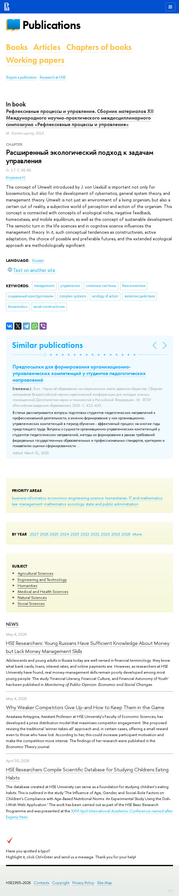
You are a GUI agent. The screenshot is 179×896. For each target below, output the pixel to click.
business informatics (29, 498)
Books (16, 47)
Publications (51, 25)
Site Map (104, 882)
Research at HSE (53, 77)
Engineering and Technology (42, 579)
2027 (34, 534)
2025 (54, 534)
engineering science (86, 498)
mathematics (55, 504)
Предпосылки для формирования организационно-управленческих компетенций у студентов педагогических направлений (79, 373)
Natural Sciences (32, 597)
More (137, 534)
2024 (64, 534)
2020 (105, 534)
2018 (126, 534)
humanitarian (116, 498)
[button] (45, 355)
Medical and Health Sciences (43, 591)
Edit (170, 890)
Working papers (35, 60)
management (30, 504)
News (12, 624)
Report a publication (21, 77)
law (15, 504)
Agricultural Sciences (35, 573)
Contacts (41, 882)
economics (57, 498)
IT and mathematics (145, 498)
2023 (75, 534)
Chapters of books (98, 47)
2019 (115, 534)
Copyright (60, 882)
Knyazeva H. (16, 177)
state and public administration (112, 504)
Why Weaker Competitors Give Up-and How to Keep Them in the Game (85, 707)
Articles (46, 47)
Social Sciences (31, 603)
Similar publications (47, 345)
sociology (76, 504)
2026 (44, 534)
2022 (85, 534)
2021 (95, 534)
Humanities (27, 585)
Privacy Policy (83, 882)
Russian (38, 260)
